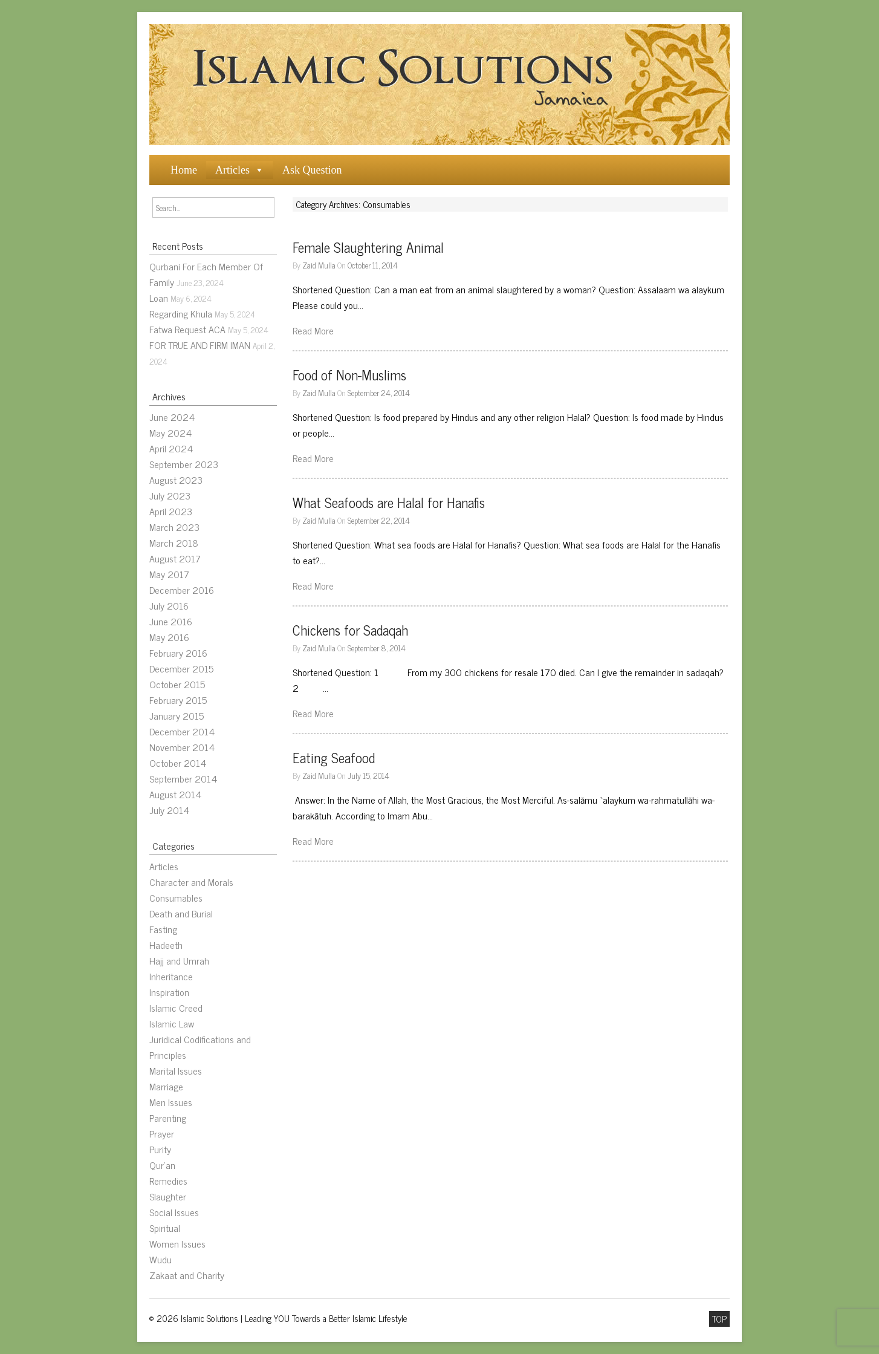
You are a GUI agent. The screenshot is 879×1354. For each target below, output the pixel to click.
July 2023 (169, 495)
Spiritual (164, 1227)
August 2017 (175, 558)
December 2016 (181, 589)
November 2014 (182, 747)
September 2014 (183, 778)
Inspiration (169, 992)
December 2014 (182, 731)
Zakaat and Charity (186, 1275)
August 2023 (176, 479)
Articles (232, 170)
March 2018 (173, 542)
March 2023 (174, 527)
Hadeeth (166, 944)
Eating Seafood (334, 757)
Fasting (163, 929)
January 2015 (176, 715)
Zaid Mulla (319, 265)
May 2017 (169, 574)
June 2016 (170, 621)
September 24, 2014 (379, 392)
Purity (160, 1149)
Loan (158, 297)
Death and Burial (181, 913)
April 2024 (171, 448)
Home (183, 170)
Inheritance (171, 976)
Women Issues (177, 1243)
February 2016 (178, 652)
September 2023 (183, 464)
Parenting (167, 1117)
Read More (313, 330)
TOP (719, 1319)
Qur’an (162, 1165)
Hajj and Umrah (179, 960)
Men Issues (170, 1102)
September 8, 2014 (377, 647)
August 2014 (175, 794)
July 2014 (169, 810)
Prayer (161, 1133)
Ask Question (312, 170)
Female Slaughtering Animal (368, 247)
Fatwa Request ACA (187, 329)
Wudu (160, 1259)
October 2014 (177, 762)
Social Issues (174, 1212)
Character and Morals (191, 882)
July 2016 (169, 605)
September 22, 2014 (379, 520)
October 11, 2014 (373, 265)
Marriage (166, 1086)
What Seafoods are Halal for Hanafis (389, 502)
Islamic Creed (176, 1007)
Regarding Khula (180, 313)
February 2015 (178, 700)
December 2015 (181, 668)
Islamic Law (171, 1023)
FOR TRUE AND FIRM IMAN (199, 345)
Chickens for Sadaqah (350, 630)
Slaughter (167, 1196)
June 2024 (172, 417)
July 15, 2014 (368, 775)
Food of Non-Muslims (349, 374)
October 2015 (177, 684)
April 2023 (170, 511)
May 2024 (170, 432)
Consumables (176, 897)
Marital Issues (175, 1070)
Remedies (168, 1180)
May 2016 (169, 637)
